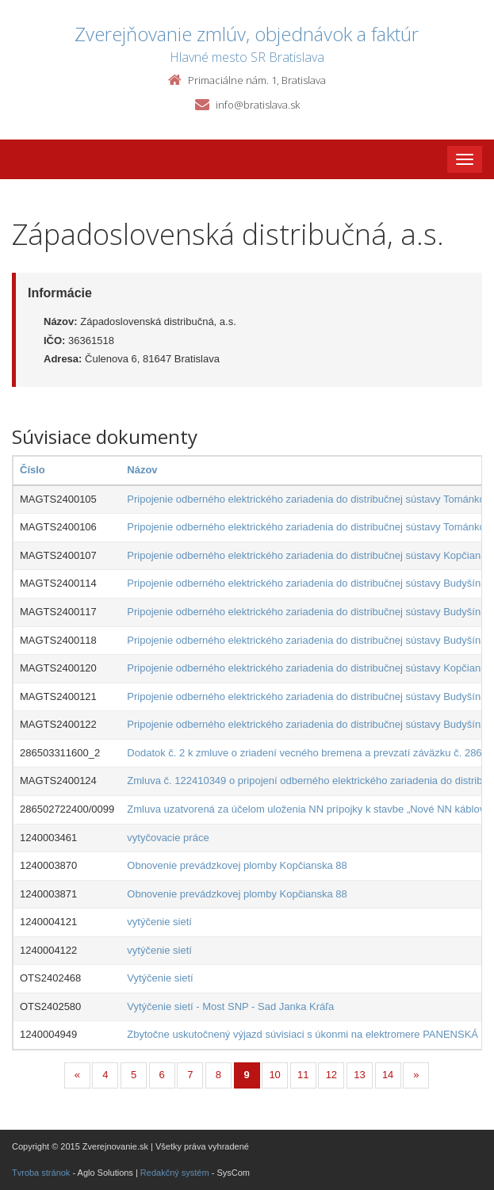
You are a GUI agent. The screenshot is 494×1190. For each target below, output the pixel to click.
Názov (142, 470)
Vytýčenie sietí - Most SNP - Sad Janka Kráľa (230, 1006)
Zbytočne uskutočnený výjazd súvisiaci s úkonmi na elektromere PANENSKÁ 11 (309, 1034)
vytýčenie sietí (159, 922)
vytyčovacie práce (168, 838)
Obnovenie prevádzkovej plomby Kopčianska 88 (237, 865)
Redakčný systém (174, 1172)
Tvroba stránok (41, 1172)
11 (302, 1075)
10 (274, 1075)
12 (331, 1075)
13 (359, 1075)
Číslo (32, 470)
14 (387, 1075)
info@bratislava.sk (258, 105)
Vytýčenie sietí (160, 978)
